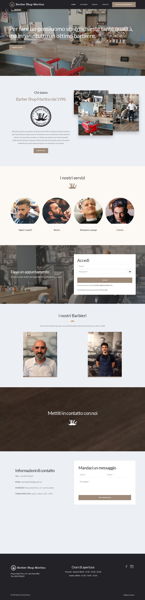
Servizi (95, 4)
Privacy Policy (128, 595)
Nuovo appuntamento (124, 4)
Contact (105, 4)
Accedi (104, 280)
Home (73, 4)
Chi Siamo (83, 4)
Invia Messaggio (105, 497)
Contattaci (40, 150)
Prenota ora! (17, 45)
